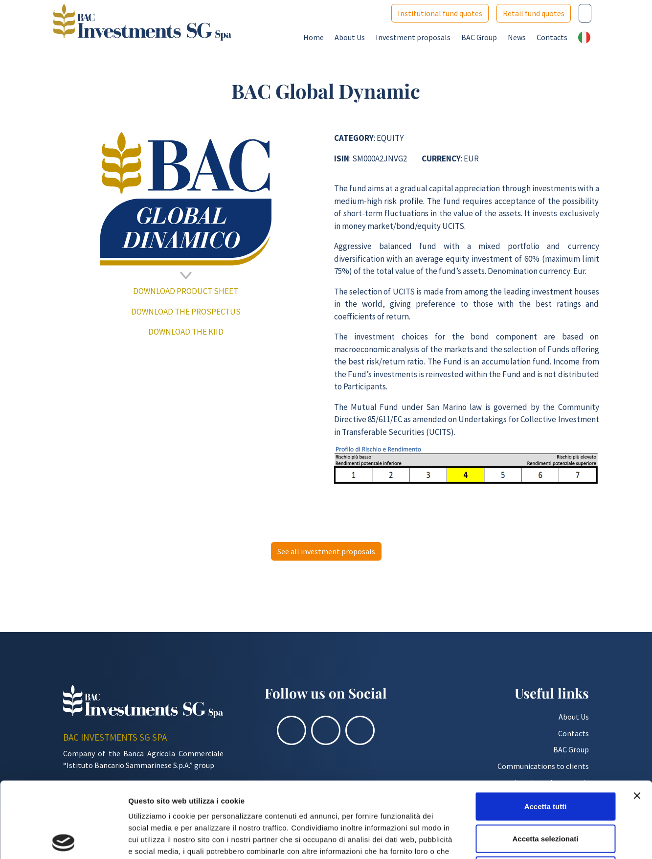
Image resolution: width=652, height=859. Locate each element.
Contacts (552, 37)
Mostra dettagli (514, 840)
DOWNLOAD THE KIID (186, 331)
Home (313, 37)
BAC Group (479, 37)
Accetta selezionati (545, 763)
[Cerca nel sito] (585, 13)
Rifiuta (545, 795)
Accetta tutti (545, 730)
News (517, 37)
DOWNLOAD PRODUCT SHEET (185, 291)
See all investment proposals (326, 551)
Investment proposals (413, 37)
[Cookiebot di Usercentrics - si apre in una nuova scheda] (63, 840)
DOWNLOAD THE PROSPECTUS (186, 311)
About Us (350, 37)
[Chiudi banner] (636, 720)
